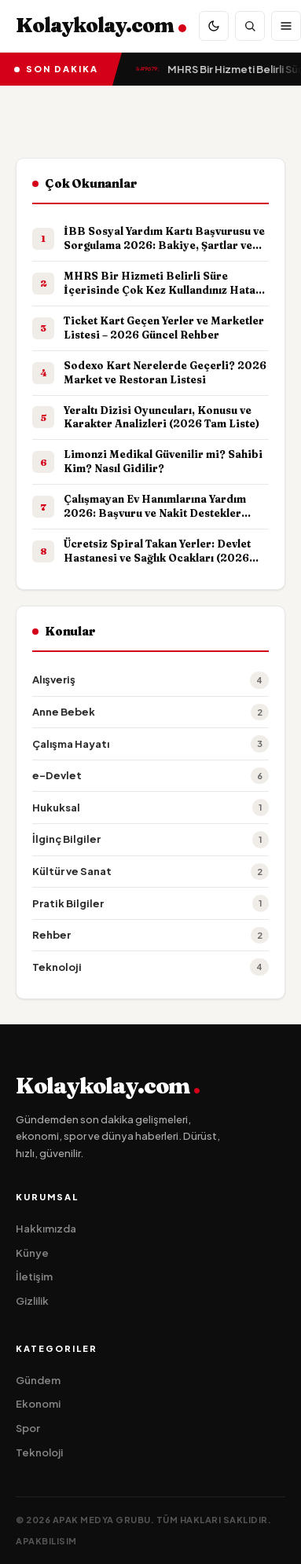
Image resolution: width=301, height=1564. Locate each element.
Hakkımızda (46, 1228)
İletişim (34, 1276)
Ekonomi (38, 1403)
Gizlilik (32, 1301)
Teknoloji (39, 1452)
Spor (28, 1428)
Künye (32, 1253)
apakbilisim (46, 1541)
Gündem (38, 1380)
